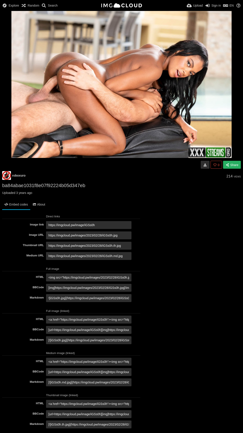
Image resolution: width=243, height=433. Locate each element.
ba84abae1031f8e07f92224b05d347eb (43, 185)
